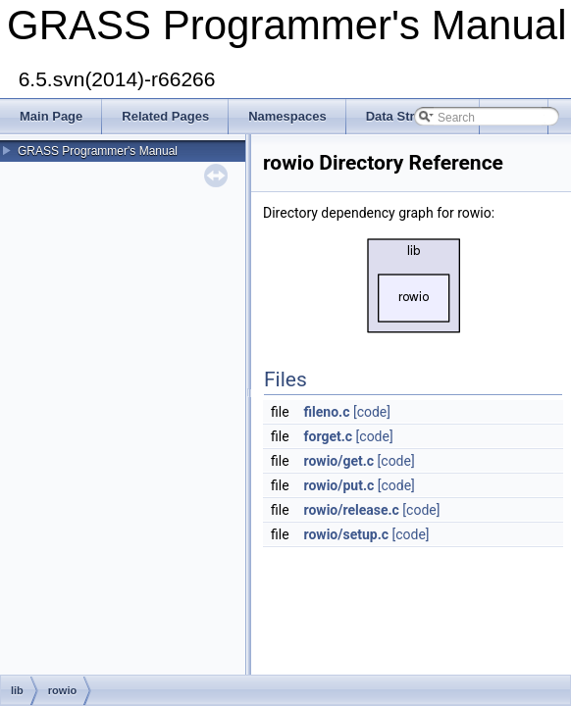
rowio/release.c (351, 510)
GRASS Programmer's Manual (98, 151)
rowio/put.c (339, 485)
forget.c (328, 436)
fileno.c (327, 412)
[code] (371, 412)
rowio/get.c (339, 461)
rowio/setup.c (346, 534)
